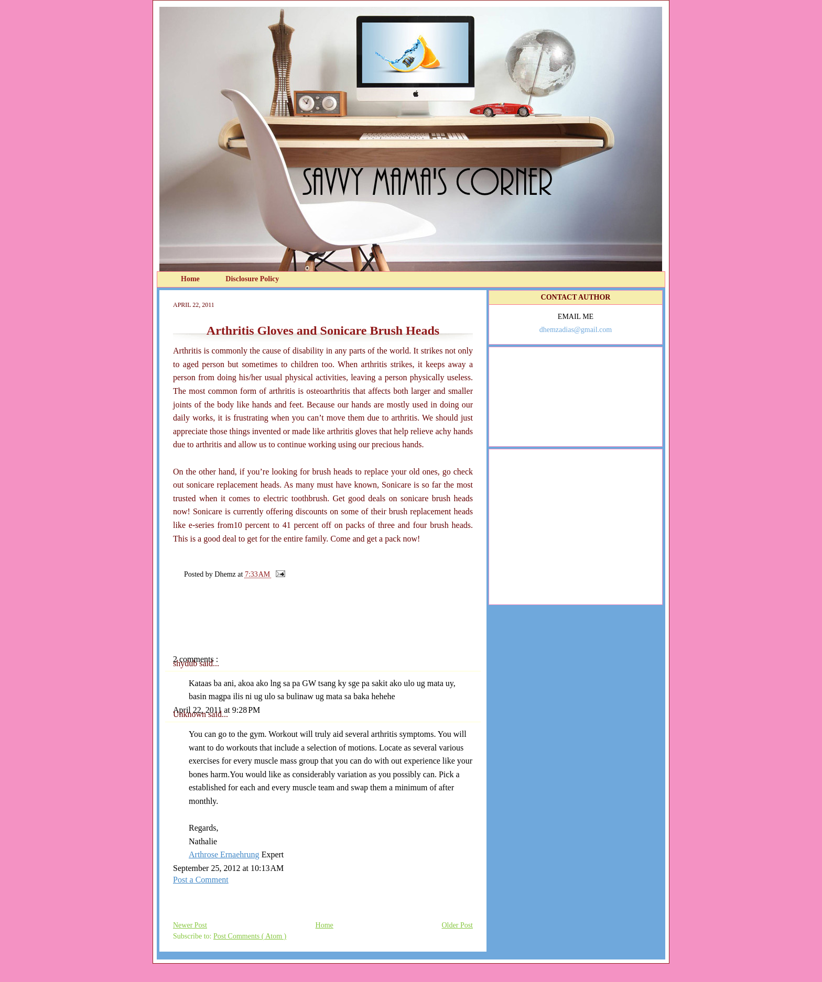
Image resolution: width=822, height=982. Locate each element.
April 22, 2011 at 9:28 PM (216, 709)
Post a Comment (201, 879)
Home (191, 279)
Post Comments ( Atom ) (249, 936)
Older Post (457, 925)
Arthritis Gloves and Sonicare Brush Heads (323, 330)
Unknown (190, 714)
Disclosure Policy (252, 279)
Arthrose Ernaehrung (224, 854)
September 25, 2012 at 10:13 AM (228, 868)
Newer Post (190, 925)
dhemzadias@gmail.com (575, 330)
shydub (186, 663)
